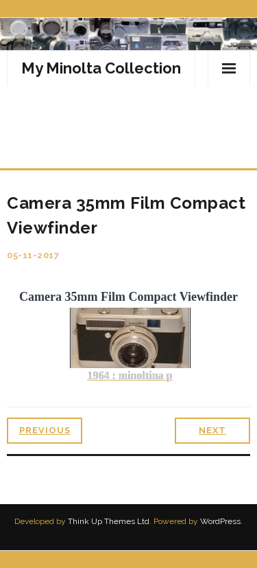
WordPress (220, 521)
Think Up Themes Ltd (108, 521)
